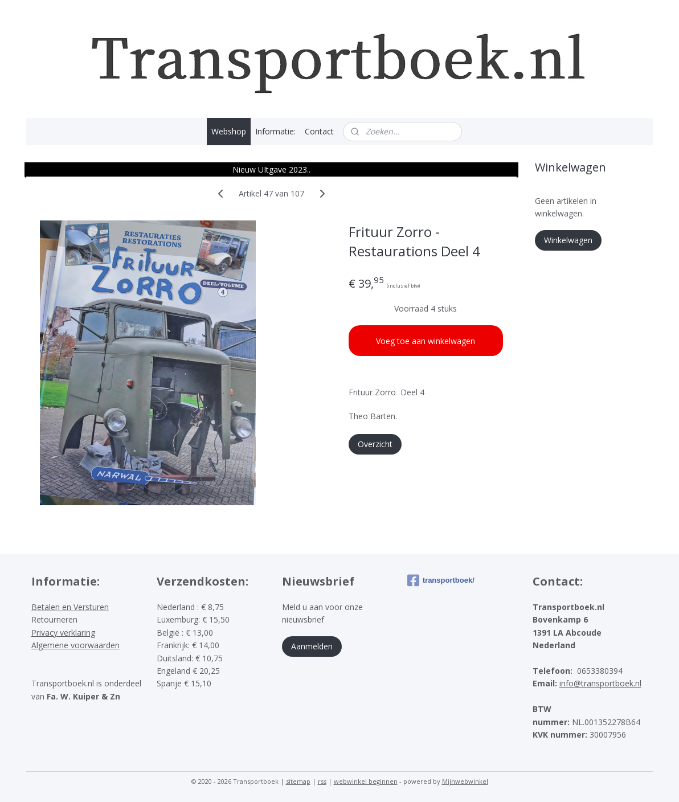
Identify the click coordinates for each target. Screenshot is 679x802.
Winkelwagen (568, 240)
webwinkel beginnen (366, 781)
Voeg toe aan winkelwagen (426, 340)
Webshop (228, 131)
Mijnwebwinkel (465, 781)
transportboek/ (441, 580)
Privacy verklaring (63, 632)
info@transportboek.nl (600, 683)
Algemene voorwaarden (75, 645)
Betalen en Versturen (70, 607)
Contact (319, 131)
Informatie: (275, 131)
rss (322, 781)
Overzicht (375, 444)
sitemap (298, 781)
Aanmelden (312, 646)
